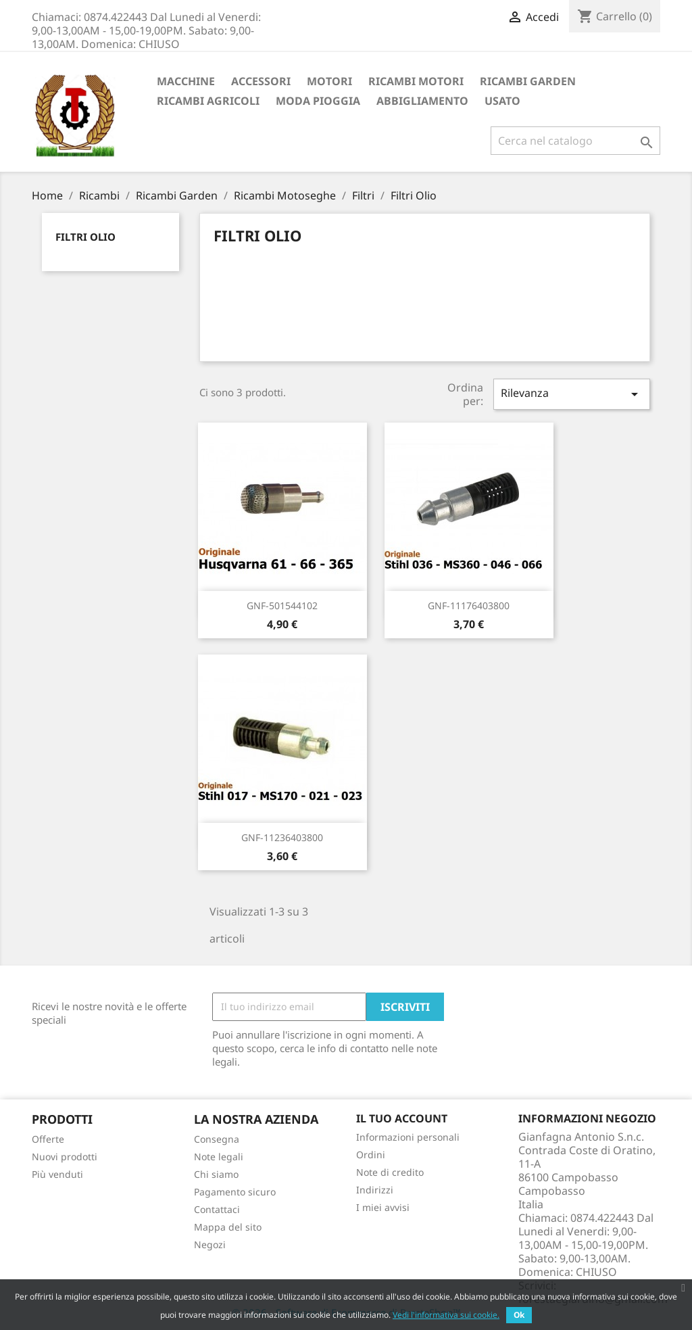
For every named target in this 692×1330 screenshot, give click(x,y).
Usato (502, 100)
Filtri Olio (85, 236)
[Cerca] (575, 140)
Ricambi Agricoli (208, 100)
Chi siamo (216, 1174)
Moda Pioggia (318, 100)
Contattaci (217, 1209)
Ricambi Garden (528, 81)
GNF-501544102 (282, 605)
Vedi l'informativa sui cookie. (446, 1315)
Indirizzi (374, 1189)
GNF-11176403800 (469, 605)
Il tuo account (401, 1118)
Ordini (370, 1154)
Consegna (216, 1139)
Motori (329, 81)
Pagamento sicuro (235, 1191)
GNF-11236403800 (282, 837)
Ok (519, 1315)
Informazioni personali (408, 1137)
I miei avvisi (383, 1207)
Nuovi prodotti (64, 1156)
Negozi (210, 1244)
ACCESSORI (261, 81)
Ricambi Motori (416, 81)
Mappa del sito (228, 1226)
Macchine (186, 81)
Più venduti (57, 1174)
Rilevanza (572, 393)
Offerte (48, 1139)
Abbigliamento (422, 100)
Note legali (218, 1156)
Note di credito (390, 1172)
